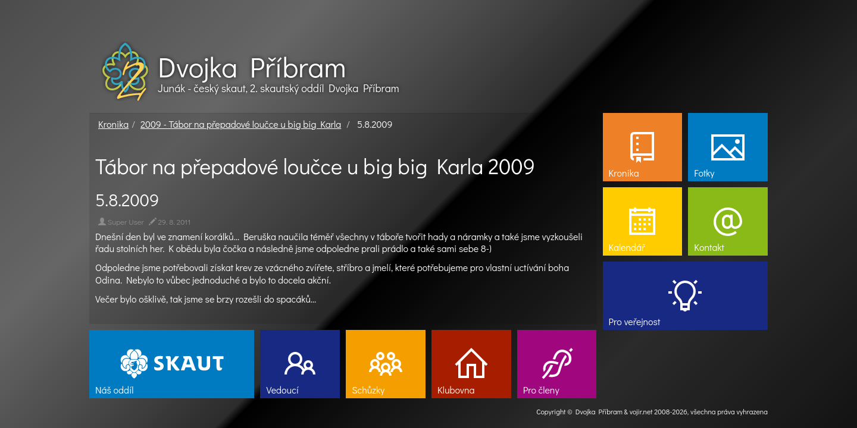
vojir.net (641, 411)
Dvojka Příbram (252, 66)
